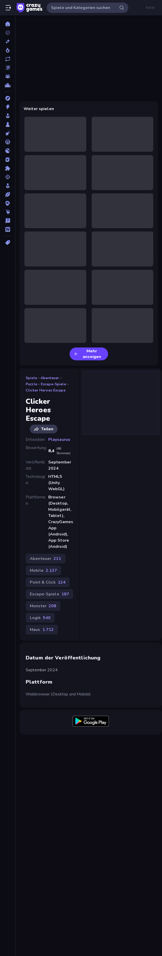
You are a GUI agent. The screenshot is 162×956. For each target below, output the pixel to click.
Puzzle (31, 384)
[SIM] (7, 185)
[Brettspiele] (7, 124)
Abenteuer (50, 378)
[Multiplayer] (7, 76)
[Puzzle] (7, 168)
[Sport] (7, 194)
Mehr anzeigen (87, 354)
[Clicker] (7, 133)
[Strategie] (7, 203)
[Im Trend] (7, 50)
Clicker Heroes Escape (45, 390)
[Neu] (7, 41)
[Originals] (7, 67)
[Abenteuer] (7, 98)
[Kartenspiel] (7, 159)
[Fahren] (7, 142)
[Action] (7, 107)
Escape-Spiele (53, 384)
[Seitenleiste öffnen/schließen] (8, 8)
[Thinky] (7, 212)
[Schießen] (7, 177)
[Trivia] (7, 220)
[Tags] (7, 242)
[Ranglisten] (7, 85)
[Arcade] (7, 115)
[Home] (7, 24)
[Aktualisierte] (7, 59)
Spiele (31, 378)
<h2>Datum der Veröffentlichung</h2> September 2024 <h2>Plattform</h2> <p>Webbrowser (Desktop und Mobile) (89, 58)
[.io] (7, 150)
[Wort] (7, 229)
